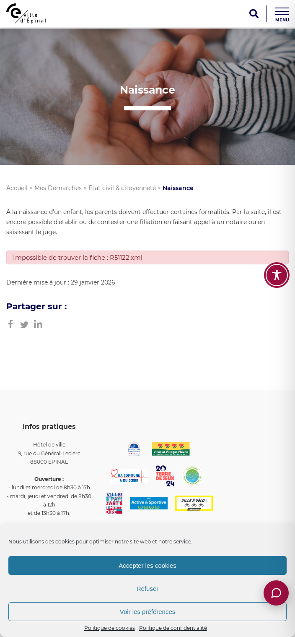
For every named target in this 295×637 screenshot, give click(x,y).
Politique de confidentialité (173, 628)
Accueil (17, 188)
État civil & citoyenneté (122, 188)
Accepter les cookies (147, 565)
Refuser (148, 588)
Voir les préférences (148, 611)
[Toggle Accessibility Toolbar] (277, 275)
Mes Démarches (58, 188)
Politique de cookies (109, 628)
